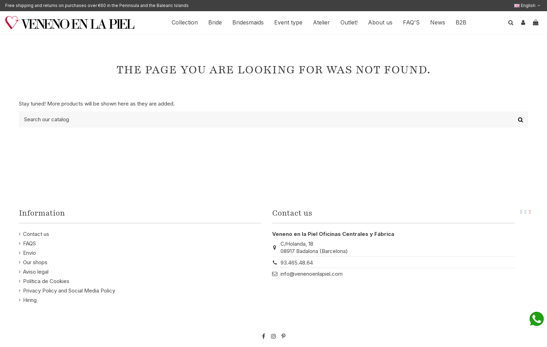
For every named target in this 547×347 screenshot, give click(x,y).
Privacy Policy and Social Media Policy (69, 290)
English (528, 5)
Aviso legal (35, 271)
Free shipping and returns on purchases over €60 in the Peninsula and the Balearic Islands (97, 5)
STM (508, 324)
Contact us (36, 234)
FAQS (29, 243)
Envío (29, 253)
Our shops (35, 262)
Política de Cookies (46, 281)
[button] (380, 22)
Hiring (30, 300)
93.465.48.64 (296, 262)
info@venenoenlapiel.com (311, 273)
